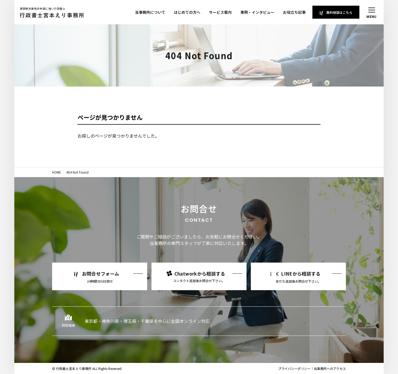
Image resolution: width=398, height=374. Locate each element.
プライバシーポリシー (294, 368)
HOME (56, 172)
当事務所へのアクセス (330, 368)
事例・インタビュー (257, 12)
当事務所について (150, 12)
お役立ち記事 (294, 12)
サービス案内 (220, 12)
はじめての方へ (187, 12)
